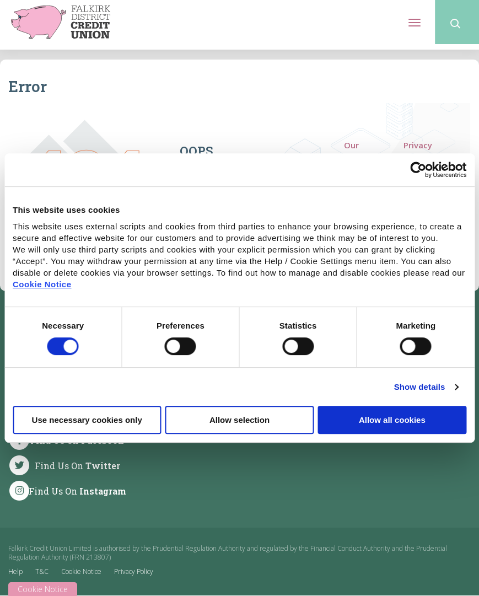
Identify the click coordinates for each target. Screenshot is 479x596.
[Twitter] (69, 465)
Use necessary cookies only (87, 420)
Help (15, 571)
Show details (419, 386)
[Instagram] (69, 490)
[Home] (61, 21)
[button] (457, 22)
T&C (42, 571)
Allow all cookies (392, 420)
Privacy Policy (417, 150)
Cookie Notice (42, 284)
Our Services (360, 150)
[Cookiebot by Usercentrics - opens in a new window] (418, 170)
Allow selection (239, 420)
